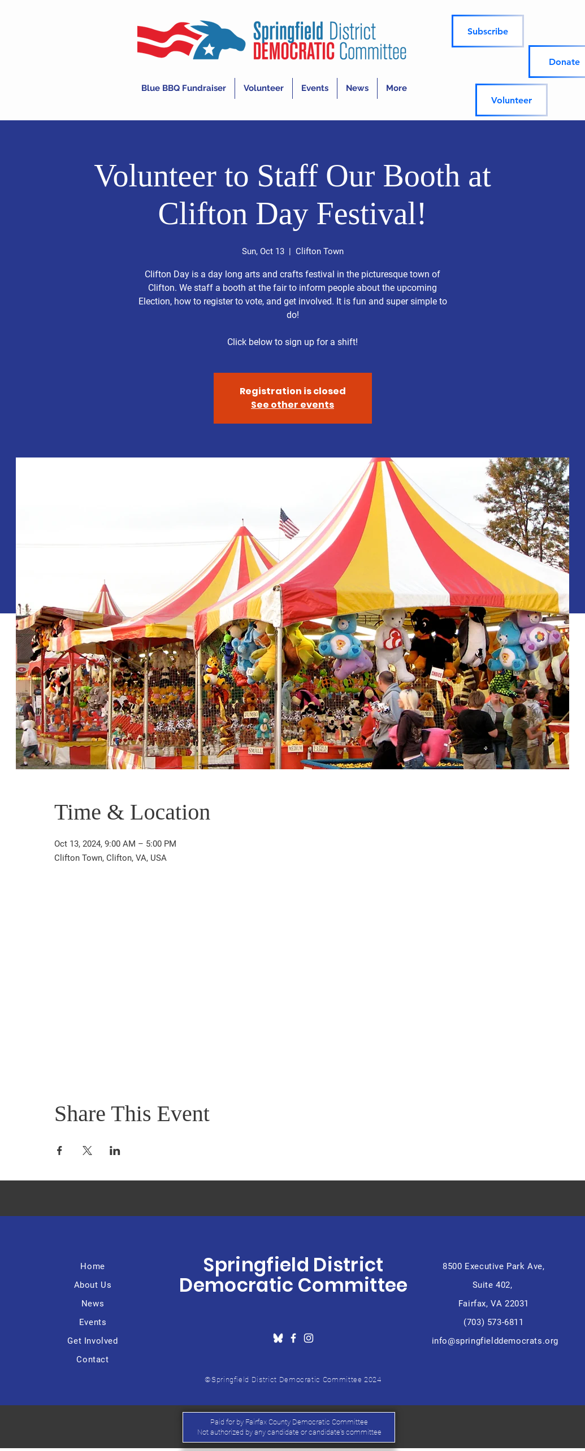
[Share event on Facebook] (59, 1150)
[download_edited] (278, 1338)
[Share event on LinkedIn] (115, 1150)
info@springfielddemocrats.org (495, 1341)
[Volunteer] (511, 100)
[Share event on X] (87, 1150)
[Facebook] (293, 1338)
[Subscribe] (488, 31)
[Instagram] (308, 1338)
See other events (292, 404)
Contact (92, 1359)
